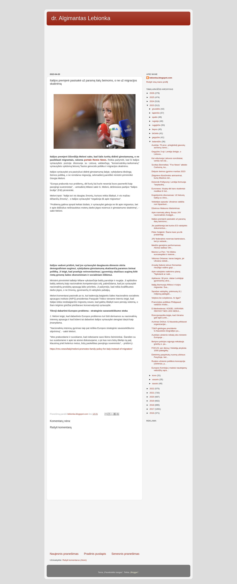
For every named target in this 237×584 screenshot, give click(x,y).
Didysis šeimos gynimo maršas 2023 (168, 171)
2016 (152, 413)
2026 (152, 93)
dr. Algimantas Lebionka (80, 18)
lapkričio (156, 113)
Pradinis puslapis (95, 553)
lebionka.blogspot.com (160, 78)
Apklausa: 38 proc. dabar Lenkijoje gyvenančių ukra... (168, 279)
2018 (152, 405)
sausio (155, 383)
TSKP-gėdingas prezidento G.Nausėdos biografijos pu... (166, 329)
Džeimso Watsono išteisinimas (166, 208)
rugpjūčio (156, 125)
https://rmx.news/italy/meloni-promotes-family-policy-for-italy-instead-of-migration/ (91, 349)
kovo (154, 375)
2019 (152, 401)
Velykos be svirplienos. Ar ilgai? (166, 298)
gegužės (156, 137)
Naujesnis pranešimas (64, 553)
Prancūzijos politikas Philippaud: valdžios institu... (166, 303)
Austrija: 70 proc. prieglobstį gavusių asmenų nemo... (168, 146)
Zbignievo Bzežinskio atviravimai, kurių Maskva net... (167, 176)
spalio (155, 117)
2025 (152, 97)
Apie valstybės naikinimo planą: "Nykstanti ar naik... (166, 272)
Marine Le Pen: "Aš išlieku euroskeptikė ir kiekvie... (164, 253)
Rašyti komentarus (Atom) (75, 560)
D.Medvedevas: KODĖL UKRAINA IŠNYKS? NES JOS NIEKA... (167, 309)
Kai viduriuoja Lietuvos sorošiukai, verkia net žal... (167, 159)
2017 (152, 409)
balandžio (157, 141)
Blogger (134, 572)
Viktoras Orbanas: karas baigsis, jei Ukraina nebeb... (168, 259)
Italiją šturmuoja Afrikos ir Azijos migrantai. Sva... (166, 286)
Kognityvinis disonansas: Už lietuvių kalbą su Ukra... (168, 196)
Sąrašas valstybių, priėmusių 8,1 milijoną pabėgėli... (167, 292)
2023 (152, 105)
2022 (152, 388)
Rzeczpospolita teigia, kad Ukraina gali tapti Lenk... (168, 316)
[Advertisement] (118, 48)
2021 (152, 393)
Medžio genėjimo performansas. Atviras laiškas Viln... (166, 246)
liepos (155, 129)
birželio (155, 133)
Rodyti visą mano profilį (157, 82)
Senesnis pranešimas (125, 553)
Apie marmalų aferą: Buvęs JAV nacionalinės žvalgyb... (166, 213)
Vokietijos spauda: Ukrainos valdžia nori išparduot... (168, 203)
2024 (152, 101)
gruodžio (156, 109)
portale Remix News (95, 160)
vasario (155, 379)
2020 (152, 397)
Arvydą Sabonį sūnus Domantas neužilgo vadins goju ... (166, 266)
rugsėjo (155, 121)
